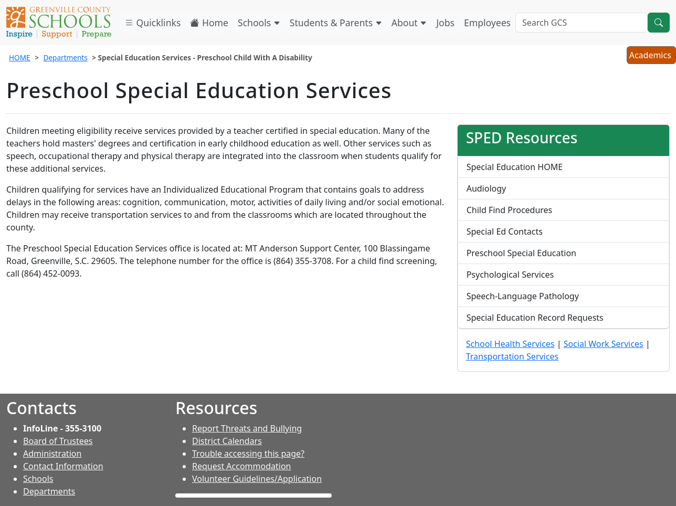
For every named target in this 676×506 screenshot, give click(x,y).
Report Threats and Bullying (247, 428)
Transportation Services (512, 356)
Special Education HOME (515, 167)
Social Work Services (603, 344)
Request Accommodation (241, 466)
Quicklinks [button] (152, 22)
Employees (487, 22)
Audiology (486, 188)
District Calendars (227, 441)
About (409, 22)
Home (209, 22)
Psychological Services (510, 274)
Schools (259, 22)
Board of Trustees (57, 441)
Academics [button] (651, 56)
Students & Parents (336, 22)
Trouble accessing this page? (248, 453)
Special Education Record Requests (535, 317)
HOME (19, 57)
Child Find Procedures (510, 210)
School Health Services (510, 344)
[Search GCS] (581, 23)
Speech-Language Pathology (523, 296)
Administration (52, 453)
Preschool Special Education (521, 253)
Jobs (445, 22)
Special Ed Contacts (505, 231)
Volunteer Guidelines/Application (257, 478)
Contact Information (63, 466)
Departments (65, 57)
